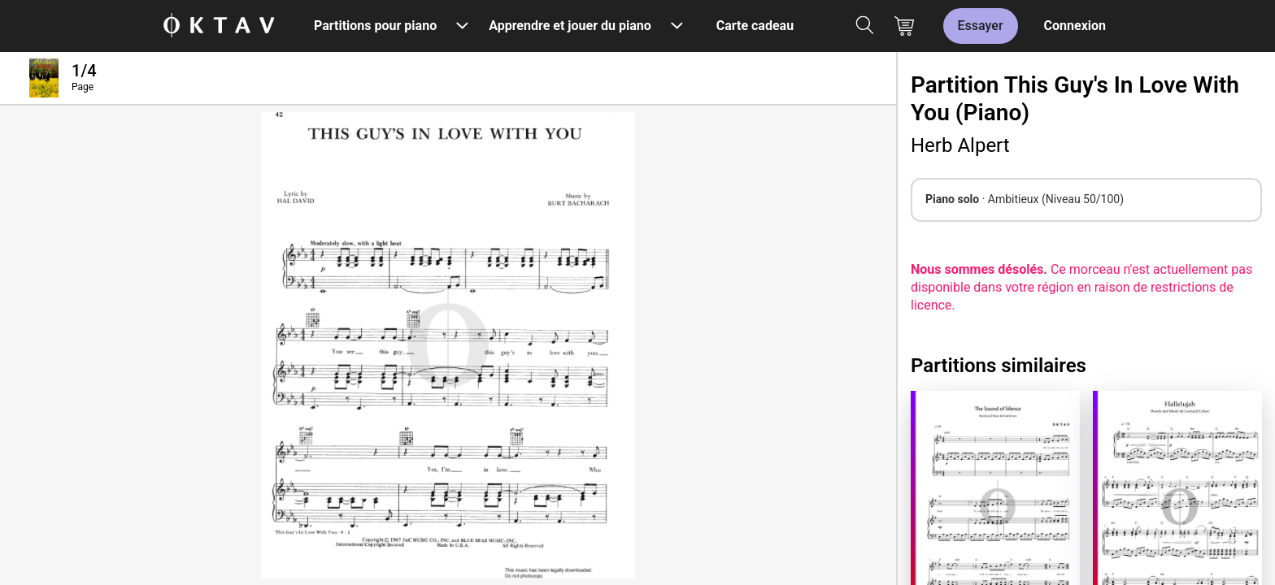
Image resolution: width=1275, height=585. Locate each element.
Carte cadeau (755, 25)
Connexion (1075, 25)
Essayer (980, 25)
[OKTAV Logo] (219, 26)
